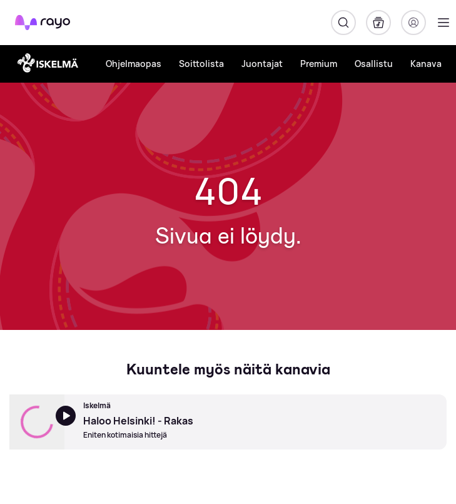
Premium (318, 63)
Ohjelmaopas (133, 63)
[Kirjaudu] (413, 22)
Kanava (426, 63)
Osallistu (374, 63)
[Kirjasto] (378, 22)
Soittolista (201, 63)
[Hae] (343, 22)
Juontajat (262, 63)
